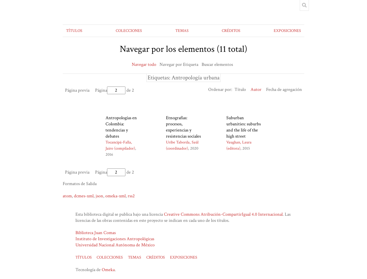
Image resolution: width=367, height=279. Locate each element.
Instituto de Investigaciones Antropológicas (114, 239)
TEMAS (182, 30)
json (99, 196)
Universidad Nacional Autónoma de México (115, 245)
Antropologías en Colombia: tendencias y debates (121, 127)
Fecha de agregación (284, 89)
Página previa (77, 90)
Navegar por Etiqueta (179, 64)
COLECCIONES (129, 30)
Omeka (108, 270)
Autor (256, 89)
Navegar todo (144, 64)
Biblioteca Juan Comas (95, 233)
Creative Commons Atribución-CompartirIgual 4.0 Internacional (223, 214)
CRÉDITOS (231, 30)
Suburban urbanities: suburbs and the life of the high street (243, 127)
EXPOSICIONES (287, 30)
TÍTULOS (74, 30)
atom (67, 196)
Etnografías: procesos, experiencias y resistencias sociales (183, 127)
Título (240, 89)
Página (110, 90)
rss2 (131, 196)
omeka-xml (115, 196)
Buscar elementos (217, 64)
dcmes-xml (84, 196)
